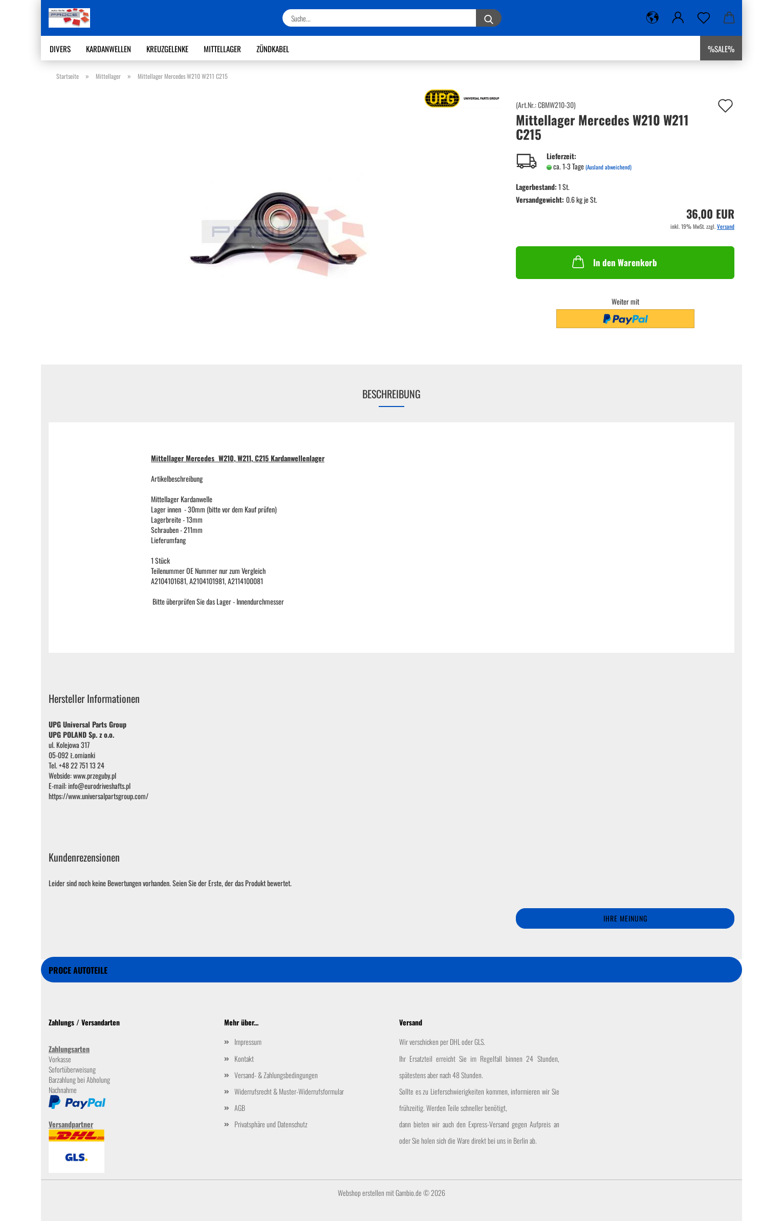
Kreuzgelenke (167, 48)
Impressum (248, 1041)
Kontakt (244, 1058)
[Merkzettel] (703, 18)
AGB (239, 1107)
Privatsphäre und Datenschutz (271, 1124)
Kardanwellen (108, 48)
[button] (652, 18)
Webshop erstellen (361, 1192)
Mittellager (222, 48)
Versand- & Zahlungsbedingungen (276, 1074)
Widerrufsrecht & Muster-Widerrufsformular (289, 1091)
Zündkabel (272, 48)
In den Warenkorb (613, 261)
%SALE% (721, 48)
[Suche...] (489, 18)
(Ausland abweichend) (608, 167)
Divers (60, 48)
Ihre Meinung (625, 918)
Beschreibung (391, 393)
